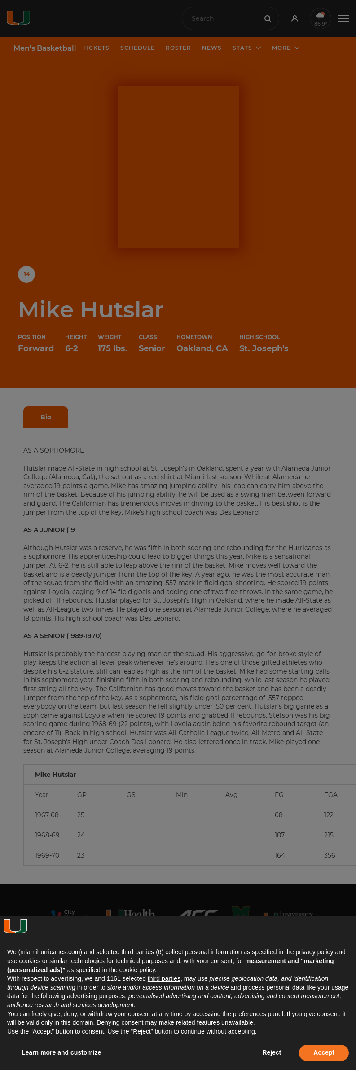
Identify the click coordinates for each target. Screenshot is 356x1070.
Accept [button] (323, 1052)
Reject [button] (271, 1052)
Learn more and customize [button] (61, 1052)
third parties (164, 978)
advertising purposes (96, 996)
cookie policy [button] (137, 969)
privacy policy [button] (314, 952)
